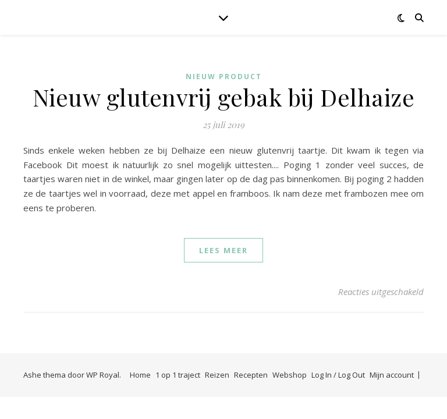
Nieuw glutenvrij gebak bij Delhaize (224, 96)
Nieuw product (224, 76)
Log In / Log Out (338, 375)
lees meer (223, 250)
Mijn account (392, 375)
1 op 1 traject (177, 375)
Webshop (289, 375)
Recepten (251, 375)
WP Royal (102, 375)
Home (140, 375)
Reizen (217, 375)
